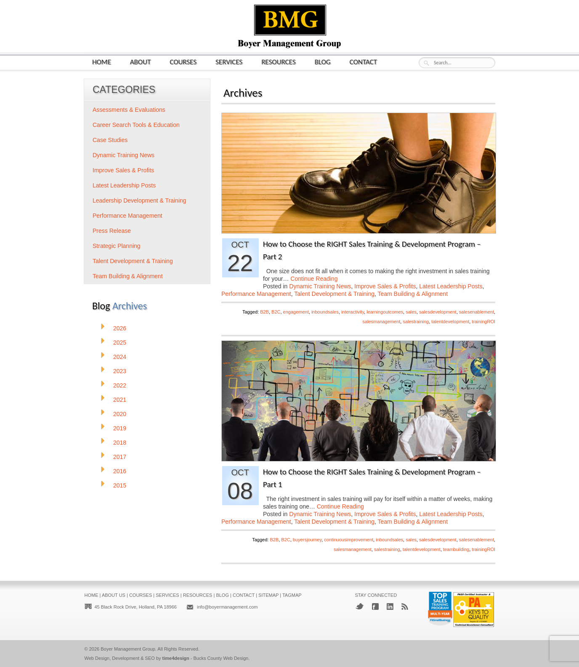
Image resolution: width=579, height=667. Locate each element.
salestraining (416, 321)
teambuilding (456, 549)
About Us (113, 595)
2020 (119, 414)
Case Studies (110, 140)
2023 (119, 371)
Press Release (112, 230)
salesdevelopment (438, 311)
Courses (183, 62)
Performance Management (256, 293)
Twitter (359, 606)
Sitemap (268, 595)
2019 (119, 428)
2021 (119, 399)
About (140, 62)
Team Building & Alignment (413, 293)
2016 (119, 471)
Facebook (375, 606)
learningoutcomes (385, 311)
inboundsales (325, 311)
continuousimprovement (348, 539)
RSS (404, 606)
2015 (119, 485)
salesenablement (476, 311)
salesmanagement (381, 321)
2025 (119, 342)
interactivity (352, 311)
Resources (278, 62)
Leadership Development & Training (139, 200)
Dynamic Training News (320, 286)
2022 (119, 385)
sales (411, 311)
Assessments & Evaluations (129, 109)
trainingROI (483, 321)
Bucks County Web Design (221, 658)
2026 (119, 328)
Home (101, 62)
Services (228, 62)
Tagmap (292, 595)
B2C (275, 311)
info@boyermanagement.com (227, 606)
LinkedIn (390, 606)
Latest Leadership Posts (450, 286)
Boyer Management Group (128, 648)
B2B (264, 311)
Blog (323, 62)
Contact (363, 62)
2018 (119, 442)
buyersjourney (307, 539)
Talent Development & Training (334, 293)
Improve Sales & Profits (385, 286)
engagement (296, 311)
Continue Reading (313, 278)
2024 (119, 356)
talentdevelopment (450, 321)
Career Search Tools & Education (136, 124)
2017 (119, 456)
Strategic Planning (117, 246)
